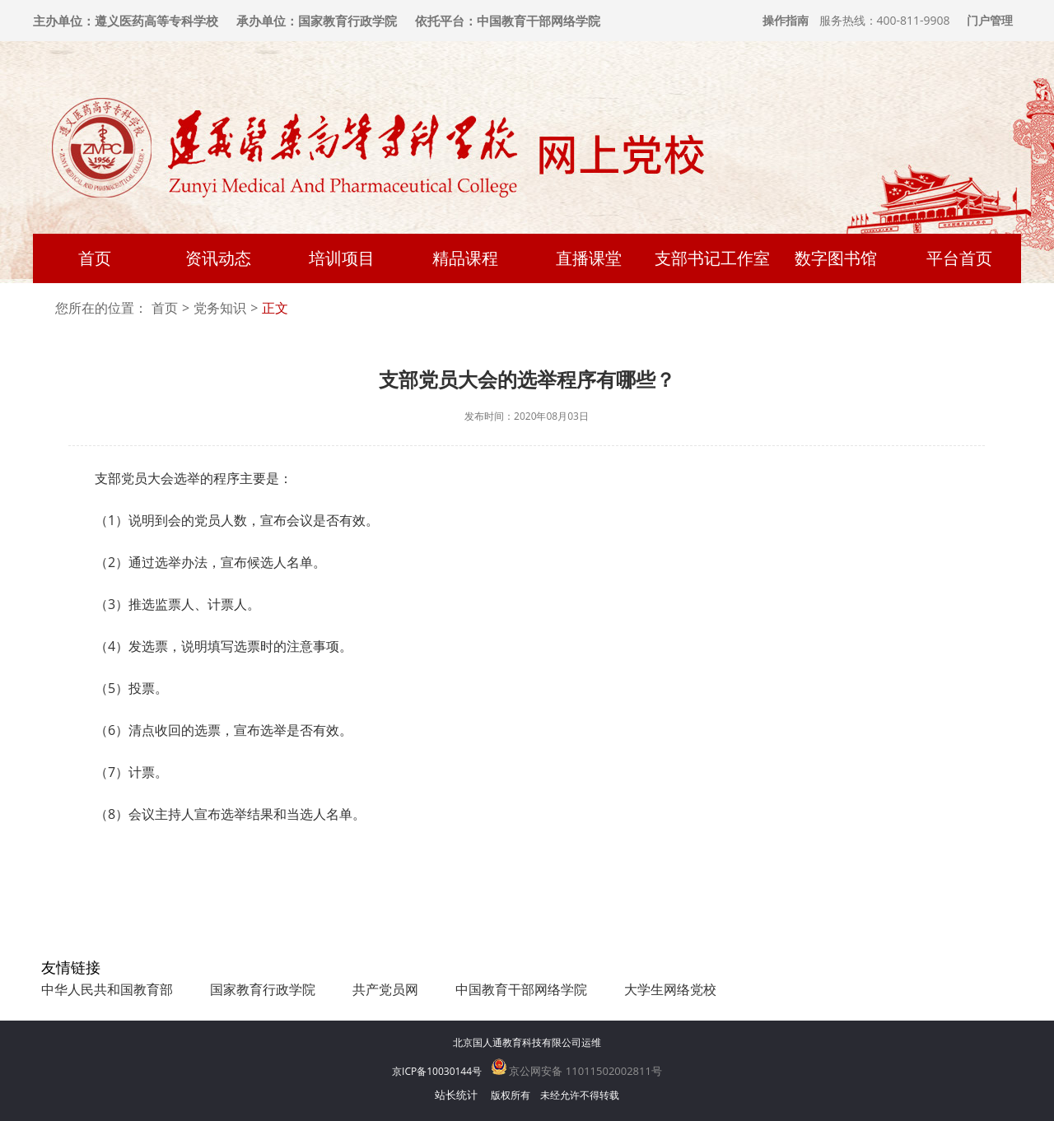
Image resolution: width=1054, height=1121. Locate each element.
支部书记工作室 (712, 258)
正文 (275, 308)
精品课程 (465, 258)
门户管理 (990, 20)
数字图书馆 (836, 258)
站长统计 (456, 1094)
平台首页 (959, 258)
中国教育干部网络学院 (521, 989)
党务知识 (220, 308)
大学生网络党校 (670, 989)
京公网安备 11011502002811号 (577, 1070)
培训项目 (342, 258)
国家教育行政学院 (262, 989)
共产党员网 (385, 989)
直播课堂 (589, 258)
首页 (94, 258)
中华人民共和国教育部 (107, 989)
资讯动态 (218, 258)
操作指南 (786, 20)
